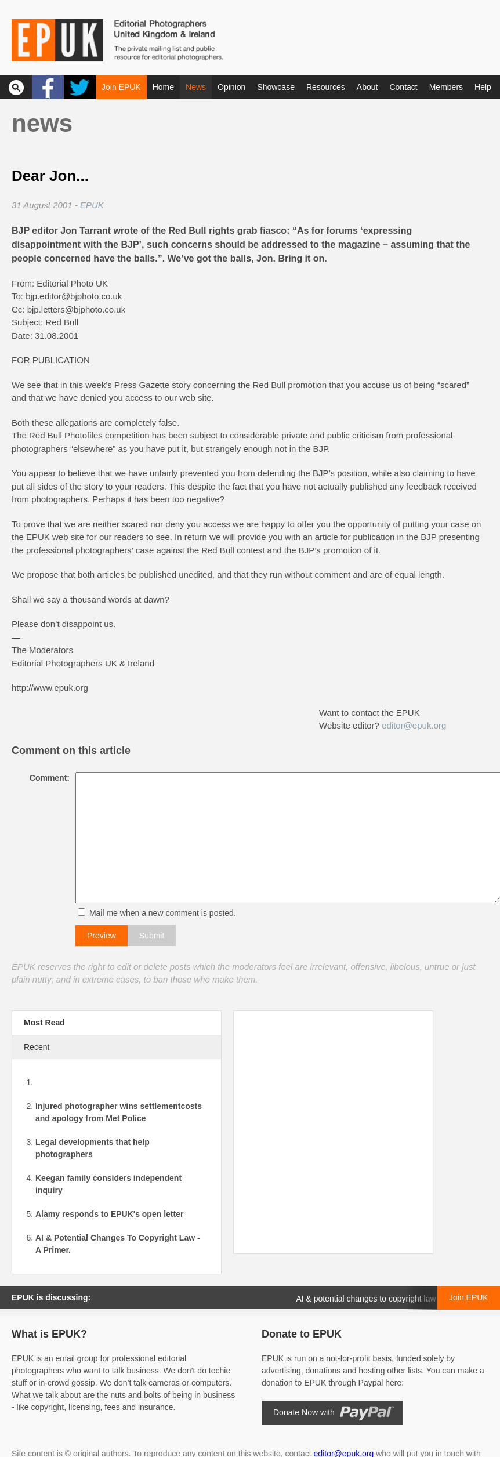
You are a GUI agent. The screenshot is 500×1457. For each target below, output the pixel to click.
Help (482, 87)
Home (163, 87)
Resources (325, 87)
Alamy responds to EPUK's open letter (109, 1214)
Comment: (47, 777)
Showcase (276, 87)
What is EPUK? (49, 1334)
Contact (403, 87)
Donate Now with (304, 1412)
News (196, 87)
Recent (36, 1047)
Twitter (80, 87)
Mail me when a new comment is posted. (159, 913)
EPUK (92, 205)
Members (446, 87)
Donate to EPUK (302, 1334)
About (367, 87)
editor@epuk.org (414, 725)
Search (16, 87)
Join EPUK (121, 87)
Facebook (48, 87)
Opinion (231, 87)
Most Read (44, 1022)
